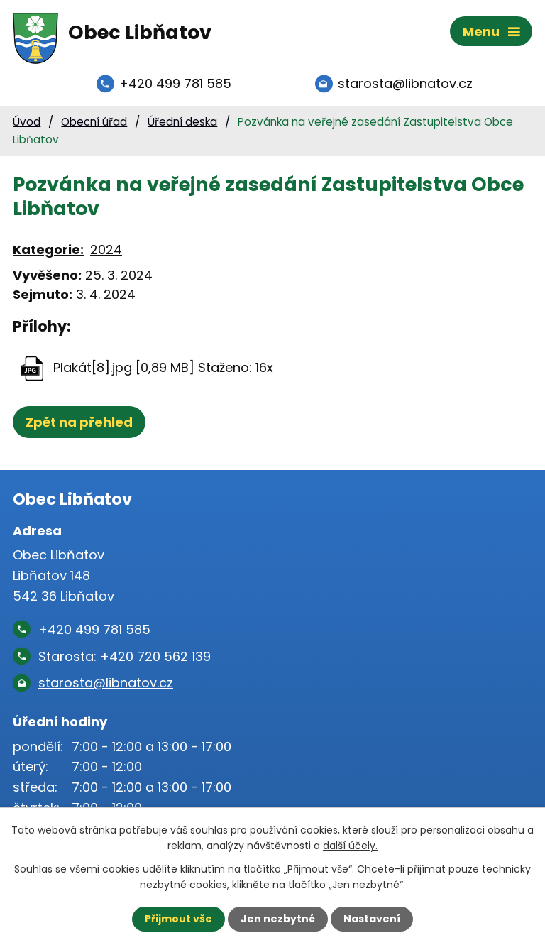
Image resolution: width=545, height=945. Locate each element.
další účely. (350, 846)
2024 (106, 249)
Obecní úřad (94, 121)
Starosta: (124, 656)
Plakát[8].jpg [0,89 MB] (123, 367)
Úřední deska (182, 121)
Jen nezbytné (278, 919)
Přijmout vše (178, 919)
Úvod (26, 121)
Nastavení (371, 919)
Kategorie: (48, 249)
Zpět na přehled (79, 422)
